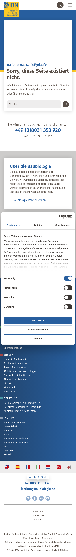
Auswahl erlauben (38, 329)
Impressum (38, 511)
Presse (7, 446)
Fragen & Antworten (15, 367)
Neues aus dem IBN (14, 422)
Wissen (9, 354)
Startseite (12, 89)
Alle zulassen (38, 320)
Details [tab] (38, 225)
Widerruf (38, 519)
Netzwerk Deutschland (16, 438)
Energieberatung (13, 347)
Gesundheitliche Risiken (17, 375)
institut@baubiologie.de (38, 489)
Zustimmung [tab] (14, 225)
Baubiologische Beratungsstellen (22, 403)
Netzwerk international (16, 442)
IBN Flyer (9, 450)
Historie (8, 430)
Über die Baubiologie (15, 359)
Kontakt (8, 454)
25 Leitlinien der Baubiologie (20, 371)
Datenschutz (38, 515)
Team (7, 434)
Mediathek (9, 387)
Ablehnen (38, 338)
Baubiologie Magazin (15, 363)
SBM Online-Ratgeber (15, 379)
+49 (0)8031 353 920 (38, 130)
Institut (10, 417)
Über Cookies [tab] (62, 225)
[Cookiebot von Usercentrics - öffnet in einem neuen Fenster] (59, 217)
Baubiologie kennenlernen (29, 200)
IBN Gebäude (11, 426)
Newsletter (10, 391)
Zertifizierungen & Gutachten (20, 411)
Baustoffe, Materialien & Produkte (22, 407)
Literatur (8, 383)
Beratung (10, 398)
